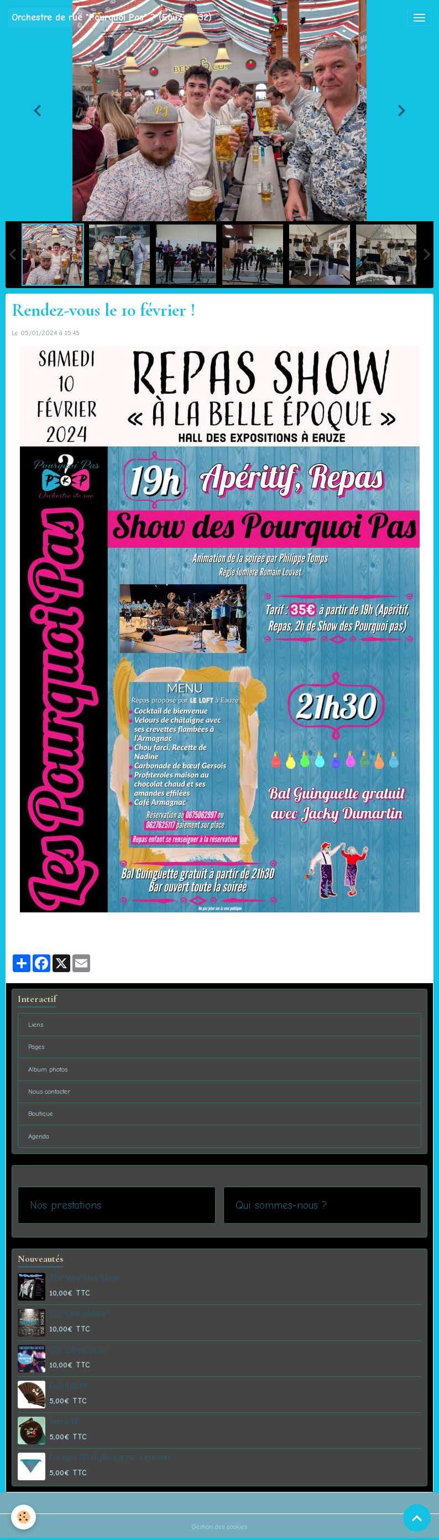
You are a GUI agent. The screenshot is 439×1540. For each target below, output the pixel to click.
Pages (36, 1047)
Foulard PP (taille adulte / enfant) (109, 1458)
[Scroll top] (417, 1518)
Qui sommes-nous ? (281, 1205)
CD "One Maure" (79, 1314)
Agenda (38, 1136)
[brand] (112, 17)
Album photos (47, 1069)
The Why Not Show (84, 1278)
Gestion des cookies (219, 1527)
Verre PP (64, 1422)
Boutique (40, 1114)
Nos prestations (65, 1205)
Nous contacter (49, 1091)
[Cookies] (23, 1517)
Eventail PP (68, 1386)
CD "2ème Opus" (79, 1350)
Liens (35, 1025)
